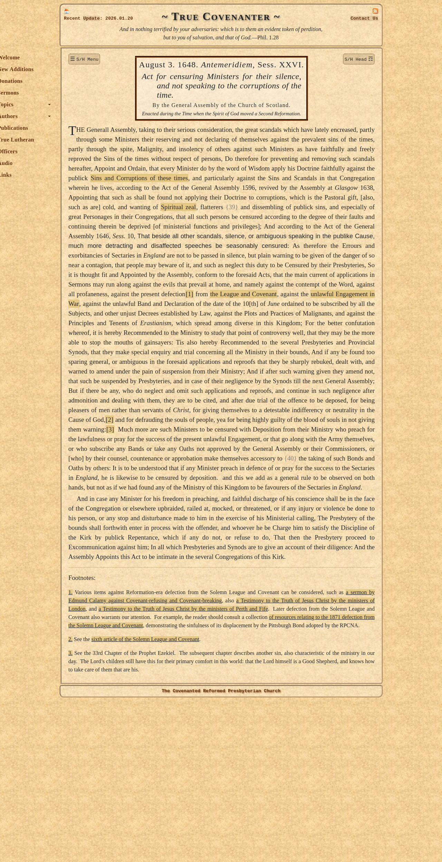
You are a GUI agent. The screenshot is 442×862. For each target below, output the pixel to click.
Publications (82, 128)
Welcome (78, 57)
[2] (141, 516)
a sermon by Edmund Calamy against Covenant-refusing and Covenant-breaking (272, 745)
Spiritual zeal (305, 235)
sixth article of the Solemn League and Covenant (214, 800)
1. (139, 737)
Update (91, 18)
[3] (220, 525)
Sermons (77, 93)
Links (74, 175)
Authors (77, 116)
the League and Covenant (308, 351)
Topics (75, 104)
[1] (252, 351)
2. (139, 800)
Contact (364, 18)
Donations (79, 81)
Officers (77, 151)
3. (139, 814)
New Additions (85, 69)
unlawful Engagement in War (176, 361)
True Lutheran (85, 140)
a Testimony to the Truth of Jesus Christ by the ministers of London (212, 753)
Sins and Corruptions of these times (314, 197)
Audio (74, 163)
